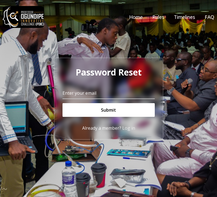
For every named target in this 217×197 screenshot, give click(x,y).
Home (136, 17)
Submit (108, 110)
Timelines (184, 17)
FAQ (209, 17)
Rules (158, 17)
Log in (128, 128)
